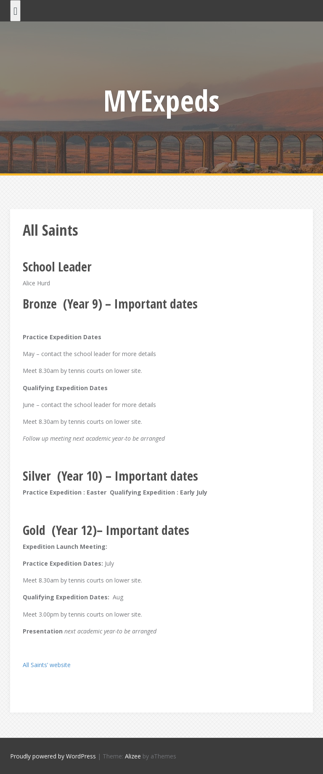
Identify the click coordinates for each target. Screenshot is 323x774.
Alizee (133, 756)
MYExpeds (161, 100)
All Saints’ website (47, 665)
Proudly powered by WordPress (53, 756)
